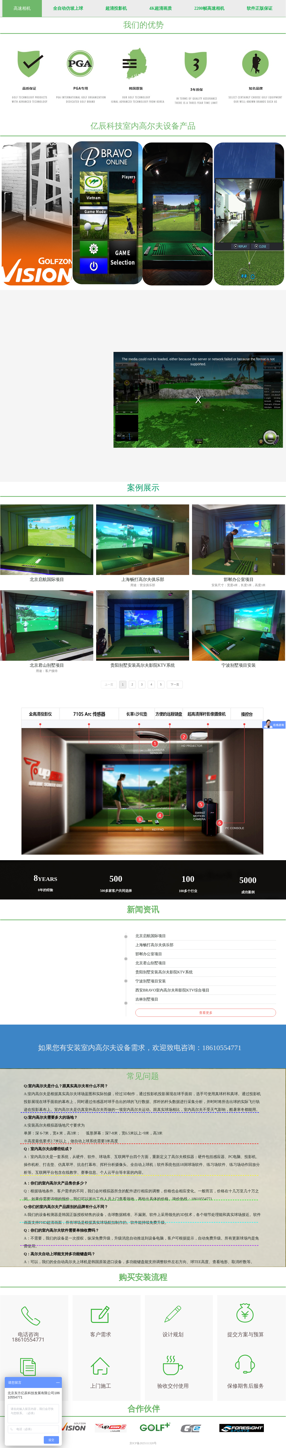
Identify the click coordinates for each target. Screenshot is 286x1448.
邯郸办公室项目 (148, 954)
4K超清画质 (160, 8)
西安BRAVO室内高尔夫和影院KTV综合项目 (172, 990)
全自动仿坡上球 (68, 8)
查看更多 (205, 1013)
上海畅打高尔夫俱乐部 (154, 945)
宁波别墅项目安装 (150, 981)
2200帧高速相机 (209, 8)
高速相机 (22, 8)
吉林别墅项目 (146, 999)
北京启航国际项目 (150, 936)
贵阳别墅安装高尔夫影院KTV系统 (164, 972)
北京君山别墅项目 (150, 963)
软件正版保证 (259, 8)
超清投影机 (116, 8)
